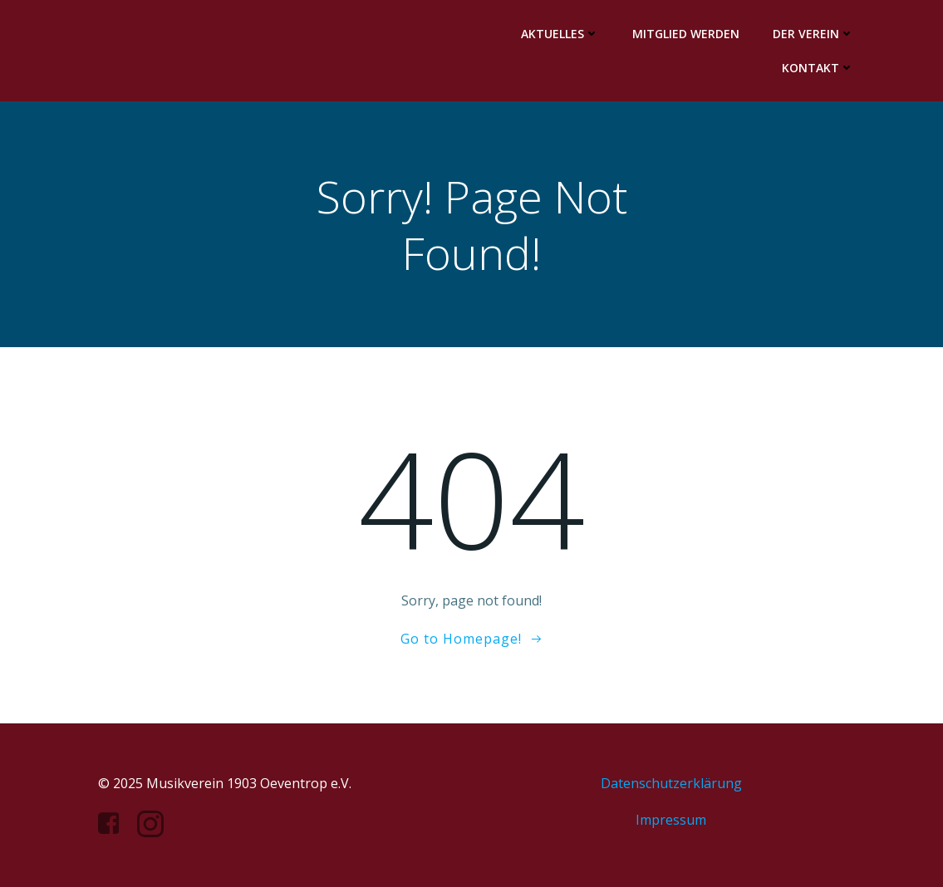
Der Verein (813, 34)
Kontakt (818, 68)
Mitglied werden (685, 34)
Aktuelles (560, 34)
